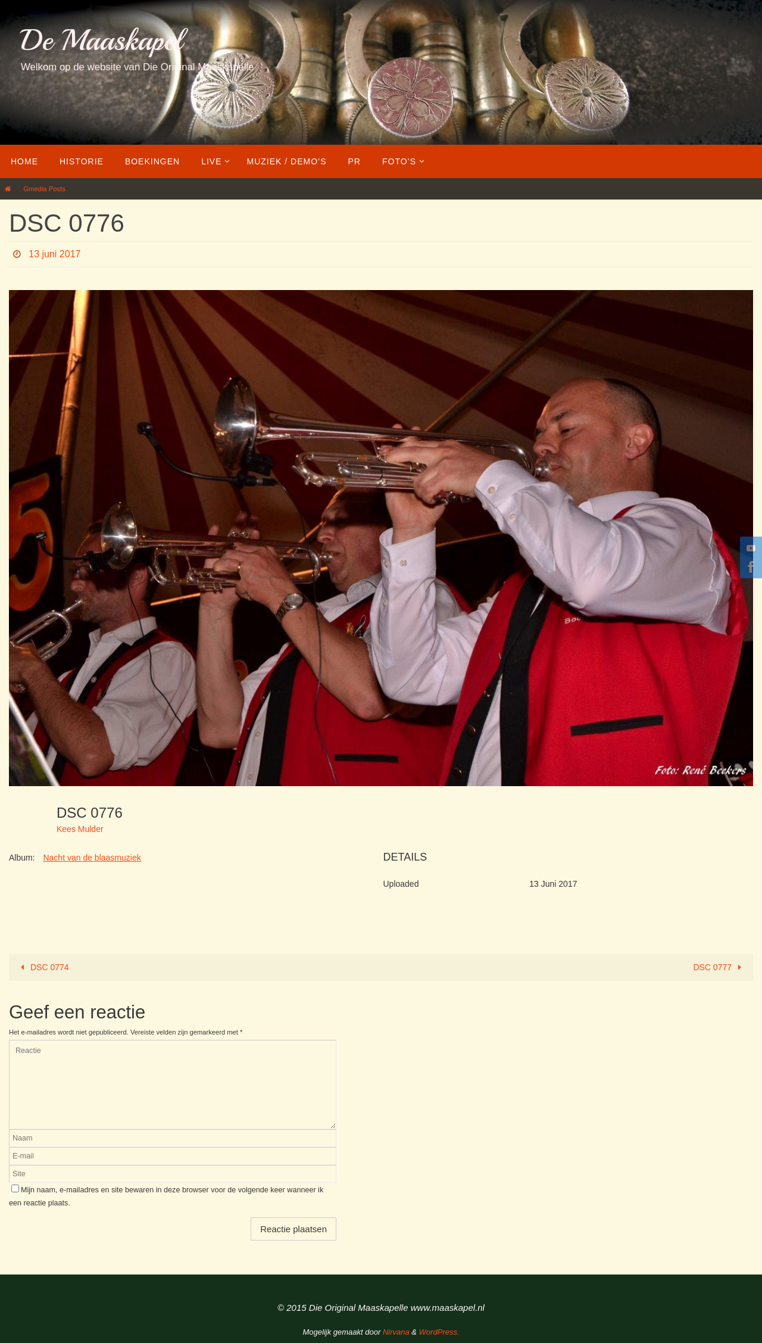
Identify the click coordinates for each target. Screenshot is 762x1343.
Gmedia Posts (44, 188)
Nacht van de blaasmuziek (91, 857)
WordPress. (439, 1332)
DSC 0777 (719, 967)
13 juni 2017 (54, 254)
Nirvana (396, 1332)
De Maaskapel (101, 40)
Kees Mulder (80, 829)
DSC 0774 (43, 967)
